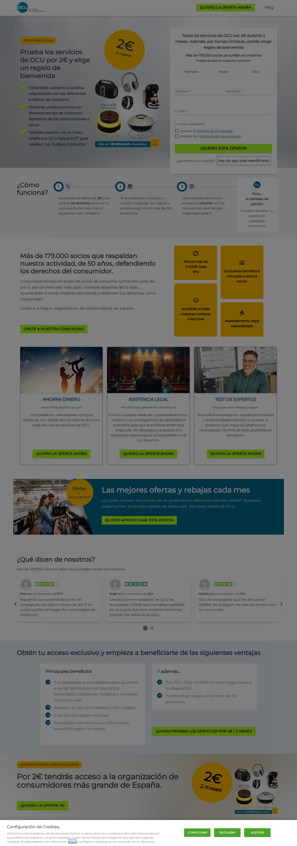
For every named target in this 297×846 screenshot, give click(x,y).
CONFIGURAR (197, 832)
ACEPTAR (257, 832)
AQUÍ (72, 841)
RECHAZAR (227, 832)
